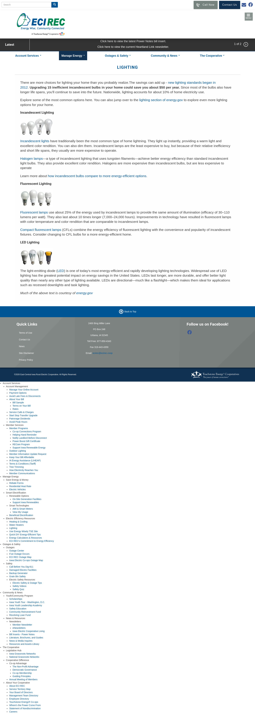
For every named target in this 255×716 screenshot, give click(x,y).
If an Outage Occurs (19, 554)
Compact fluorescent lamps (40, 230)
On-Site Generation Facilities (27, 499)
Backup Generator (18, 573)
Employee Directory (19, 698)
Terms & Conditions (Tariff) (22, 463)
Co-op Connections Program (27, 431)
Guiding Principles (22, 676)
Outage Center (16, 550)
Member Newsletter (22, 624)
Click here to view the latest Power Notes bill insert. (133, 41)
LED (61, 271)
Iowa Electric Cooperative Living (29, 631)
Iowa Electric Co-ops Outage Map (26, 560)
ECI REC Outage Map (20, 557)
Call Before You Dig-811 (21, 566)
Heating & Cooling (18, 521)
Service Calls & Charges (21, 412)
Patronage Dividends (19, 418)
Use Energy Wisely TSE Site (23, 531)
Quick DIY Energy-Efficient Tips (25, 534)
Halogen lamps (31, 158)
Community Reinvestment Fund (25, 612)
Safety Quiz (18, 589)
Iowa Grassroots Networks (22, 653)
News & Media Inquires (20, 641)
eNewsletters (19, 628)
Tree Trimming (16, 467)
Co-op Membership (22, 673)
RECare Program (21, 444)
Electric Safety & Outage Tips (27, 583)
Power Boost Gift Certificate (26, 441)
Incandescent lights (34, 141)
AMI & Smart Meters (23, 508)
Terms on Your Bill (22, 405)
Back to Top (130, 311)
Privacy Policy (26, 360)
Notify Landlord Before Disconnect (30, 438)
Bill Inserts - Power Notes (21, 634)
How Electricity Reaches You (23, 470)
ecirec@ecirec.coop (102, 353)
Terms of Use (25, 333)
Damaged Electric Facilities (22, 570)
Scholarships (15, 599)
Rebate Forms (16, 483)
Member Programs (18, 428)
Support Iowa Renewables (26, 502)
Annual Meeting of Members (23, 679)
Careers (13, 711)
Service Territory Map (19, 689)
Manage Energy (73, 55)
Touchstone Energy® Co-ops (23, 702)
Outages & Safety (118, 55)
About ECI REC (17, 686)
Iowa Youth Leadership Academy (25, 605)
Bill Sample (18, 402)
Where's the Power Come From (25, 705)
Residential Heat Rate (20, 486)
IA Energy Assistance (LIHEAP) (25, 460)
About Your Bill (16, 399)
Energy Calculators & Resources (25, 537)
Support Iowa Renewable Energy (29, 447)
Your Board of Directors (21, 692)
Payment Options (17, 393)
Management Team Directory (23, 695)
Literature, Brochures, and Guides (26, 637)
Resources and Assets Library (24, 644)
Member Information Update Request (27, 454)
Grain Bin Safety (17, 576)
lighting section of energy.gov (161, 100)
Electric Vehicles (17, 489)
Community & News (165, 55)
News (21, 346)
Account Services (28, 55)
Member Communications (22, 473)
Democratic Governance (25, 670)
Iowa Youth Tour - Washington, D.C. (27, 602)
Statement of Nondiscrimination (25, 708)
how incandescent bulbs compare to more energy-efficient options (97, 176)
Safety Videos (19, 586)
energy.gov (84, 293)
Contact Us (24, 339)
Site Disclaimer (26, 353)
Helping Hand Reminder (25, 434)
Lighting (13, 528)
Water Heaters (16, 525)
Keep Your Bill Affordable (21, 457)
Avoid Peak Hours (18, 422)
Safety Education (17, 608)
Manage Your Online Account (23, 389)
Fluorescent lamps (34, 212)
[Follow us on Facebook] (189, 333)
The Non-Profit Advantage (25, 666)
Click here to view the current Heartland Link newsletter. (133, 46)
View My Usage (20, 512)
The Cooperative (212, 55)
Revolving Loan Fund (19, 615)
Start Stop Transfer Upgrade (23, 415)
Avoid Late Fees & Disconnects (24, 396)
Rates (16, 409)
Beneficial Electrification (21, 515)
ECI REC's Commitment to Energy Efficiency (31, 541)
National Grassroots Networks (24, 657)
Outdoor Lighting (17, 451)
